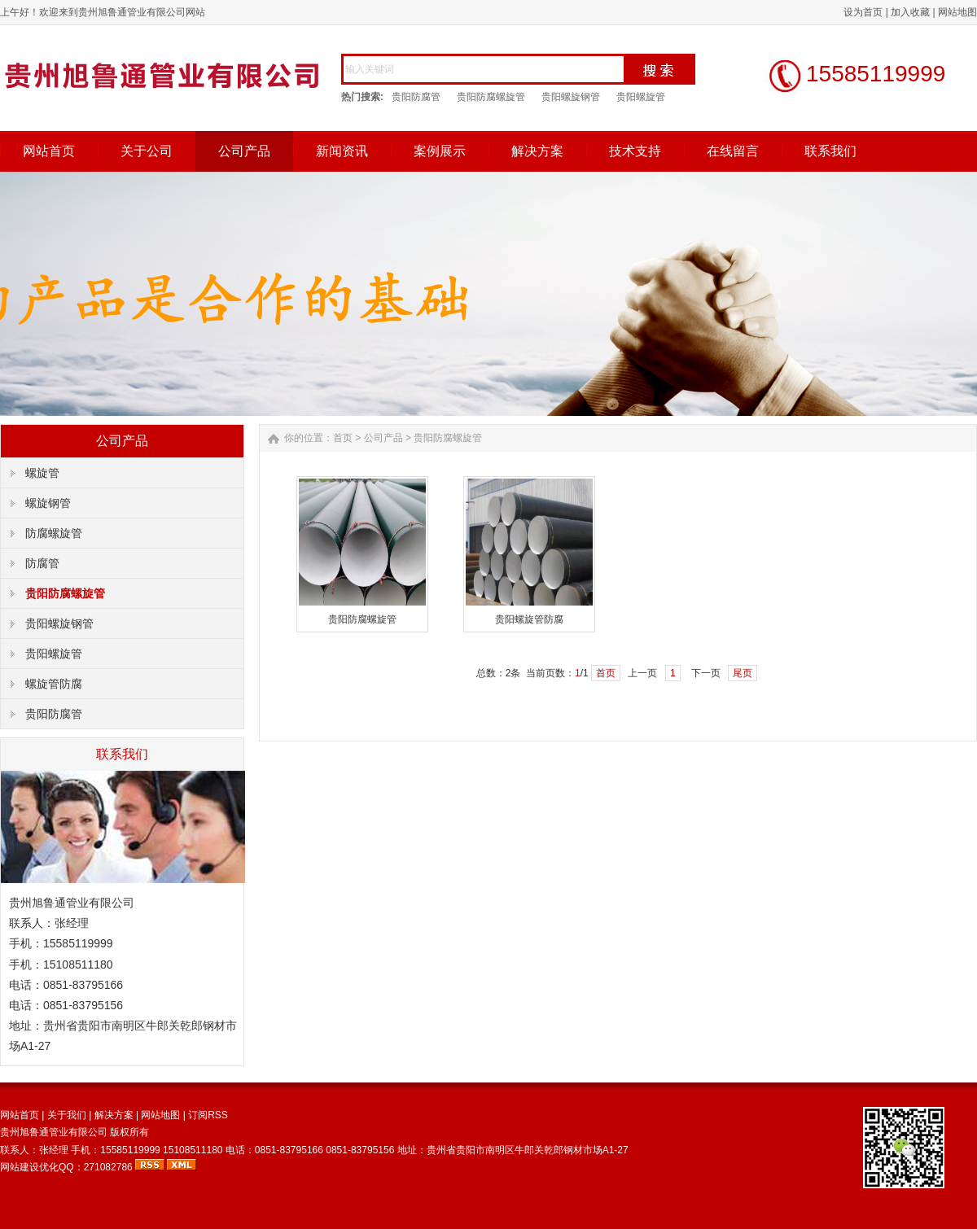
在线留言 (733, 151)
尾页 (742, 673)
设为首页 (863, 12)
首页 (343, 438)
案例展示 (440, 151)
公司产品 (244, 151)
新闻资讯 (342, 151)
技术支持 (635, 151)
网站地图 (957, 12)
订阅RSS (208, 1115)
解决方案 (537, 151)
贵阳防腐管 (416, 97)
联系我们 (830, 151)
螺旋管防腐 (53, 683)
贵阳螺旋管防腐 (529, 619)
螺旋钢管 (48, 503)
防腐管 (42, 563)
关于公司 (146, 151)
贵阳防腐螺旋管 (491, 97)
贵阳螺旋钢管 (570, 97)
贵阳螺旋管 (640, 97)
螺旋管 (42, 472)
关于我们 (66, 1115)
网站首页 (49, 151)
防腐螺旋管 (53, 533)
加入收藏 (910, 12)
